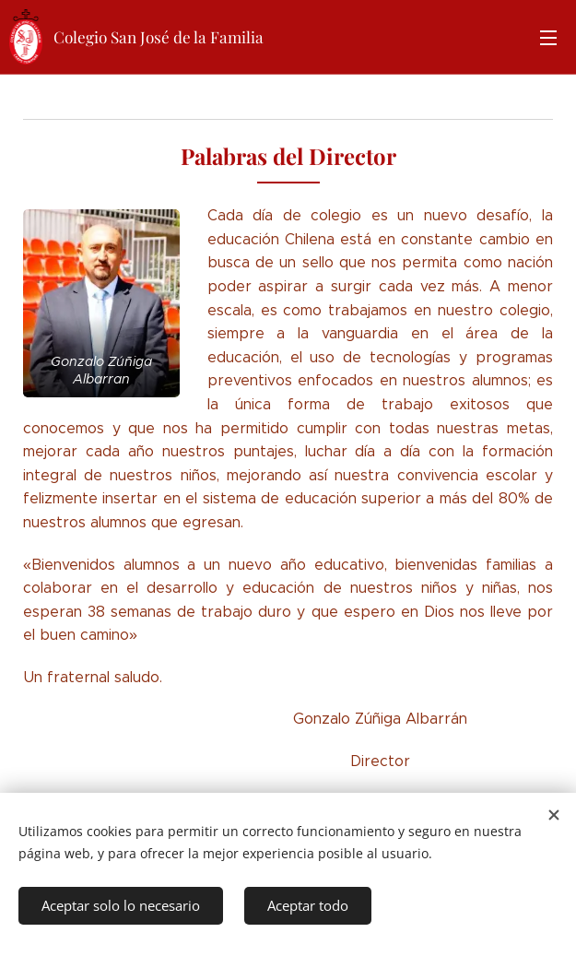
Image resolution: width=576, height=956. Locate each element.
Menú (548, 38)
